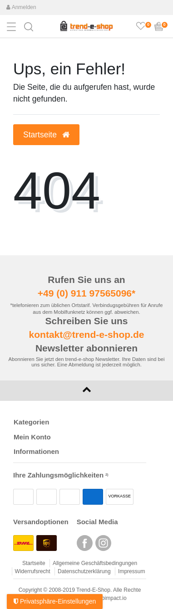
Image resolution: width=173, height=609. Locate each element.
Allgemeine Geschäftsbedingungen (95, 563)
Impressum (131, 571)
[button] (28, 25)
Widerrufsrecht (32, 571)
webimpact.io (111, 598)
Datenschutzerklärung (84, 571)
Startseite (33, 563)
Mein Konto (32, 437)
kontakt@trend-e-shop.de (86, 334)
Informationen (36, 451)
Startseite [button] (46, 134)
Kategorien (31, 422)
